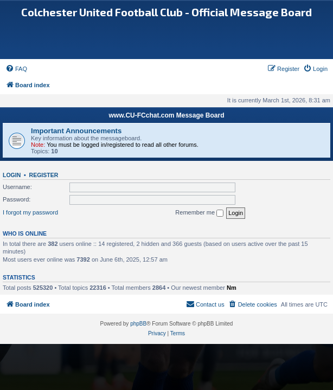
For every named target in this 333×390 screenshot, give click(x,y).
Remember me (199, 213)
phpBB (138, 324)
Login (12, 175)
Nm (231, 287)
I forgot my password (30, 212)
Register (44, 175)
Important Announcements (76, 131)
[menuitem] (16, 68)
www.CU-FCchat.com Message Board (167, 115)
